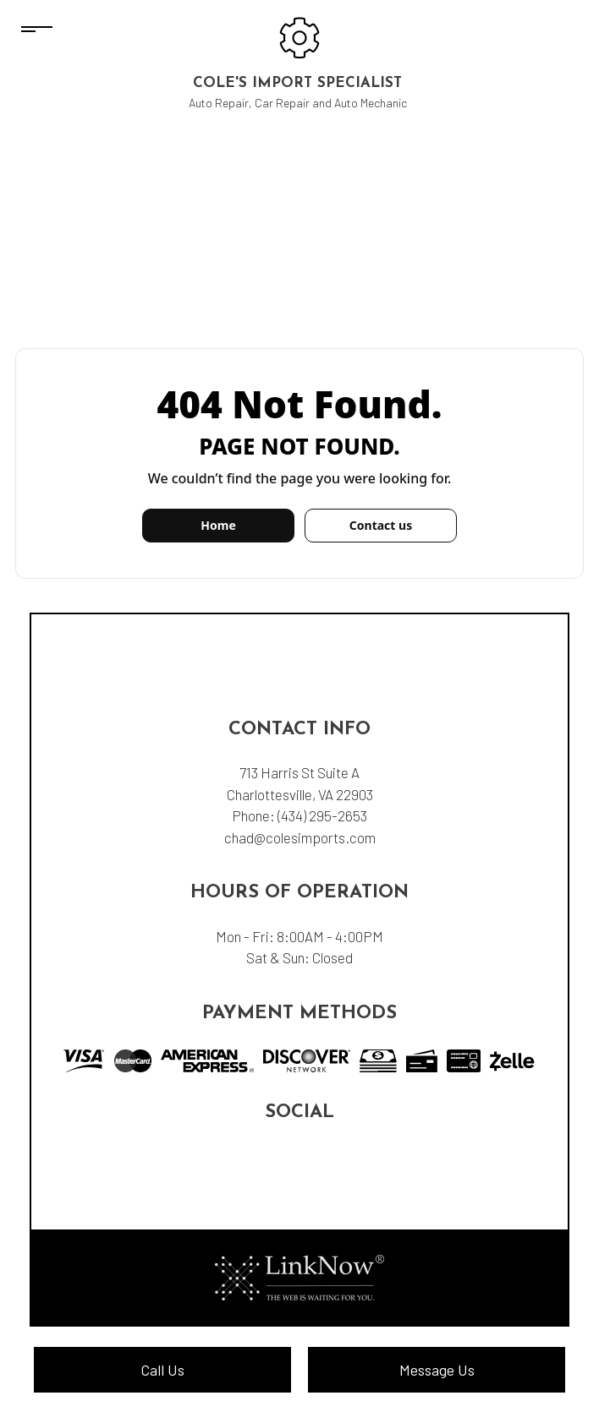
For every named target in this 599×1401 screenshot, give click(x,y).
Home (218, 525)
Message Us (437, 1369)
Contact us (380, 525)
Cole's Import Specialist (297, 83)
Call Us (162, 1369)
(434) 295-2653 (322, 815)
